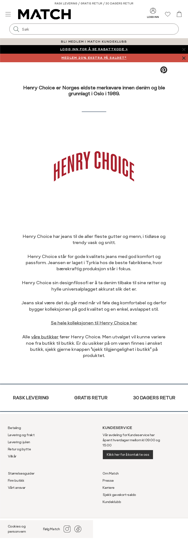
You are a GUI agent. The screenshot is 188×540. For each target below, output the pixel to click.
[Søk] (16, 29)
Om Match (111, 473)
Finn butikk (16, 480)
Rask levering (31, 398)
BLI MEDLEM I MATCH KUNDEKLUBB (94, 42)
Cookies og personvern (17, 529)
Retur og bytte (19, 449)
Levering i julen (19, 442)
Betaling (14, 428)
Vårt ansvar (16, 487)
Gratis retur (90, 398)
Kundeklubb (112, 502)
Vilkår (12, 456)
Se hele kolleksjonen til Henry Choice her (94, 323)
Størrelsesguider (21, 473)
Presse (108, 480)
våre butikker (45, 337)
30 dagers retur (154, 398)
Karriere (109, 487)
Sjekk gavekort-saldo (119, 494)
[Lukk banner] (183, 49)
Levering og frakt (21, 435)
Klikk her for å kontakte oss (128, 454)
